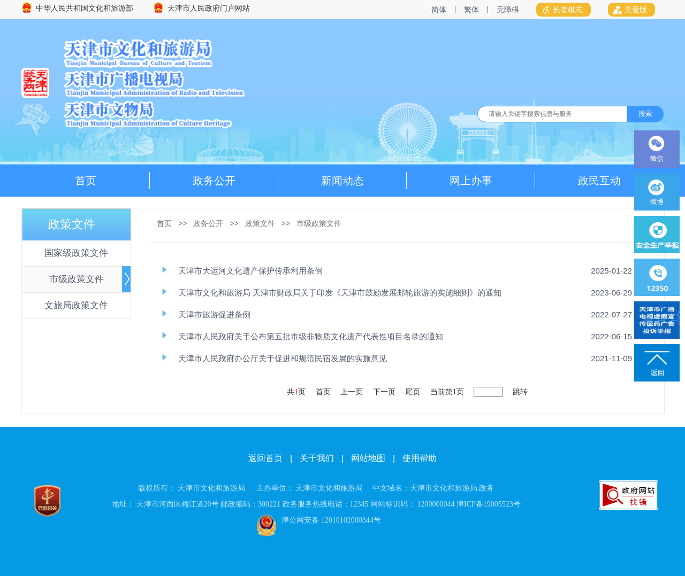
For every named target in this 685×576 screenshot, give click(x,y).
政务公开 (214, 180)
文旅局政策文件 (76, 305)
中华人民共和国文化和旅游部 (84, 8)
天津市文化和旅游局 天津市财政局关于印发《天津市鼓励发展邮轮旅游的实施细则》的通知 (339, 292)
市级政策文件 (76, 279)
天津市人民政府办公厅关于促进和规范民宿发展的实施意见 (282, 358)
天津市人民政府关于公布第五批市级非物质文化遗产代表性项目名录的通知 (310, 336)
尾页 (412, 392)
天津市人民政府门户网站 (209, 8)
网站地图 (368, 458)
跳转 (520, 392)
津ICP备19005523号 (488, 504)
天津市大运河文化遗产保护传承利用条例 (250, 270)
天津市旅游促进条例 (214, 314)
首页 (85, 180)
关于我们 (317, 458)
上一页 (351, 392)
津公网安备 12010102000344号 (331, 520)
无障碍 (508, 9)
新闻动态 (342, 180)
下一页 (384, 392)
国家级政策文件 (76, 253)
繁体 (471, 9)
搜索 (645, 114)
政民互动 (599, 180)
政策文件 (260, 223)
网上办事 (471, 180)
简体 (438, 9)
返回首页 (265, 458)
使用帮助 (419, 458)
